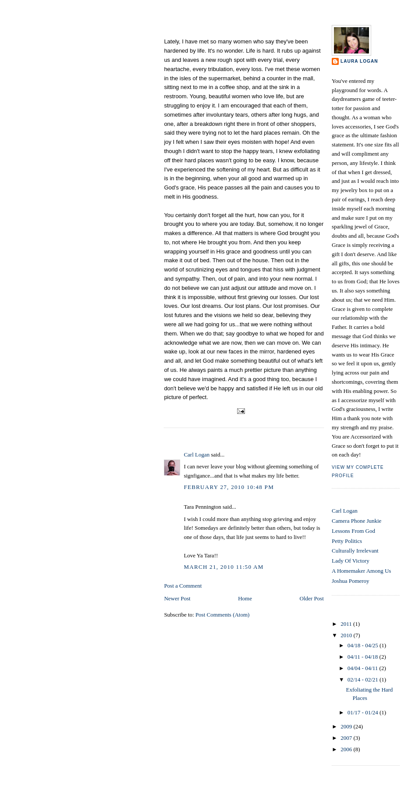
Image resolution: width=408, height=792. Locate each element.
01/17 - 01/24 (364, 712)
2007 (347, 738)
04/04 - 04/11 (364, 668)
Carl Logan (196, 454)
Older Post (312, 598)
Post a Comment (183, 585)
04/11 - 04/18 (364, 656)
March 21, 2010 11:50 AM (223, 567)
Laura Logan (359, 61)
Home (245, 598)
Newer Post (177, 598)
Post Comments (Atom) (222, 614)
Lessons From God (353, 531)
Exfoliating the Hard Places (208, 29)
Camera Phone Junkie (356, 520)
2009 (347, 726)
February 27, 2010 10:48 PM (229, 487)
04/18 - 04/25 (364, 645)
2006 (347, 749)
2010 (347, 635)
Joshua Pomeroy (350, 581)
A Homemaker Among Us (361, 570)
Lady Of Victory (350, 560)
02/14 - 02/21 (364, 679)
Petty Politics (347, 541)
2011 (347, 624)
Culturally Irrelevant (355, 550)
